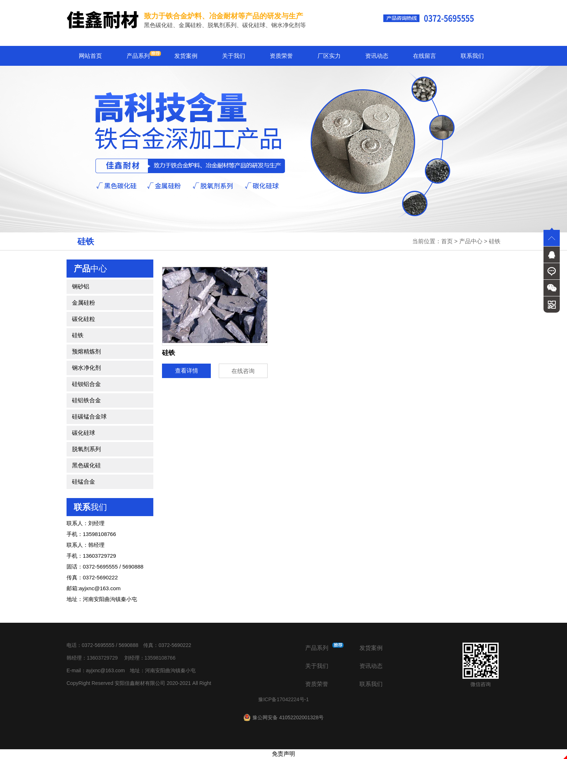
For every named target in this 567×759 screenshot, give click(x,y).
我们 (90, 507)
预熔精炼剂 (86, 351)
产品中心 (470, 241)
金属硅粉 (83, 303)
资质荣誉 (281, 56)
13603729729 (102, 658)
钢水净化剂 (86, 368)
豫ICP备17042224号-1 (283, 699)
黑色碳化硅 (86, 465)
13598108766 (160, 658)
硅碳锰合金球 (89, 416)
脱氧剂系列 (86, 449)
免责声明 (283, 754)
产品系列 (144, 55)
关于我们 (233, 56)
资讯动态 (376, 56)
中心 (90, 268)
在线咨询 (243, 371)
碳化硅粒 (83, 319)
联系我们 (472, 56)
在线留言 (424, 56)
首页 (447, 241)
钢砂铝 (80, 286)
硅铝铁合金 (86, 400)
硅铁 (494, 241)
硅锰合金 (83, 482)
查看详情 (186, 371)
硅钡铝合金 (86, 384)
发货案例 (185, 56)
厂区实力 (329, 56)
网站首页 (90, 56)
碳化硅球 (83, 433)
